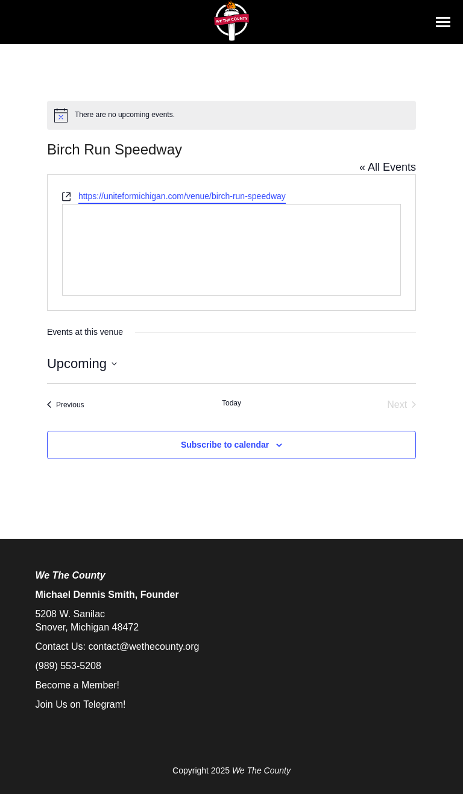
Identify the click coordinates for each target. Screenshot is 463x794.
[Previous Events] (65, 404)
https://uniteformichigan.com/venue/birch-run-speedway (182, 196)
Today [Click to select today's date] (231, 403)
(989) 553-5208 (68, 666)
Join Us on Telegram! (80, 704)
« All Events (387, 167)
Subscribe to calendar (225, 444)
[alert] (231, 115)
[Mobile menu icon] (443, 22)
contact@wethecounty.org (143, 646)
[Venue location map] (231, 250)
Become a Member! (77, 685)
